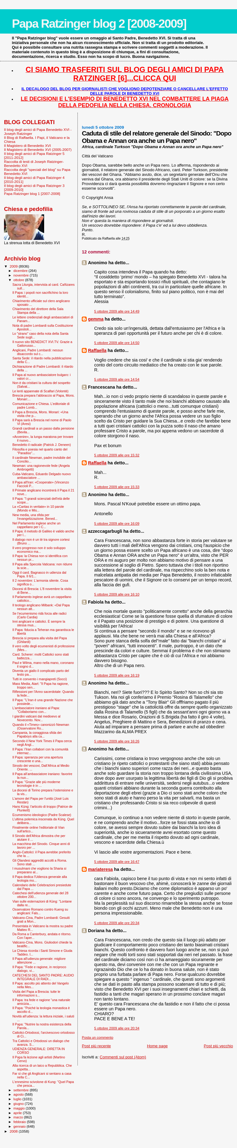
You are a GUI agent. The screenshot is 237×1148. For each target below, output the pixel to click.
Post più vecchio (218, 1046)
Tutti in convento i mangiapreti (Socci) (39, 679)
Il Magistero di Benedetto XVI (27, 146)
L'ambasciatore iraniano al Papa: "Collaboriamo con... (36, 709)
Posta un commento (97, 1037)
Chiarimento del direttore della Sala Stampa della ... (37, 310)
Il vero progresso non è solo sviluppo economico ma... (38, 549)
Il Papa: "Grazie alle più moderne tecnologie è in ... (36, 783)
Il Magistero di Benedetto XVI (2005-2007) (38, 150)
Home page (157, 1046)
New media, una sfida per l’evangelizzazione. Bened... (34, 516)
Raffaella (97, 350)
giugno (19, 1104)
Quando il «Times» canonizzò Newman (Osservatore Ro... (40, 726)
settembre (22, 1090)
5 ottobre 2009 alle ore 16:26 (116, 741)
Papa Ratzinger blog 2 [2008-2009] (99, 23)
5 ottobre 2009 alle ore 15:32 (116, 455)
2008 (14, 1131)
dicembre (21, 271)
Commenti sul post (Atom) (123, 1057)
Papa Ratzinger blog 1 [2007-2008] (32, 194)
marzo (19, 1117)
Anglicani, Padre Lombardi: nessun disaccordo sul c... (37, 352)
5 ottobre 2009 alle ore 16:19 (116, 675)
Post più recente (96, 1046)
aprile (18, 1113)
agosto (19, 1094)
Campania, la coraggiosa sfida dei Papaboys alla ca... (36, 734)
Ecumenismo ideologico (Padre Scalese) (41, 815)
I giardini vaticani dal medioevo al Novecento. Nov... (36, 718)
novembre (22, 275)
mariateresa (100, 869)
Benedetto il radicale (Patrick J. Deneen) (41, 445)
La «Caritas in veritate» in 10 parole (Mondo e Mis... (38, 508)
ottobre (19, 280)
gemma (95, 319)
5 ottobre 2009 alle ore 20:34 (116, 923)
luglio (18, 1099)
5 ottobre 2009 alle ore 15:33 (116, 487)
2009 (14, 266)
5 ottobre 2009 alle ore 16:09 (116, 523)
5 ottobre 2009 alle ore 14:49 (116, 311)
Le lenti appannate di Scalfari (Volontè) (40, 391)
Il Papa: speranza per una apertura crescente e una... (37, 759)
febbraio (20, 1122)
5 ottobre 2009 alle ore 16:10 (116, 594)
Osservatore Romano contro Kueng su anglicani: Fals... (40, 911)
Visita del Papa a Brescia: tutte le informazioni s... (36, 993)
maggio (20, 1108)
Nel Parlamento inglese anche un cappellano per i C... (36, 525)
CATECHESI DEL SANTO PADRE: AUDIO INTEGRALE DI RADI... (43, 977)
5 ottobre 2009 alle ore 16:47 (116, 861)
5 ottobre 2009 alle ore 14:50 (116, 343)
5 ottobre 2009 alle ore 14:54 (116, 379)
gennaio (20, 1126)
